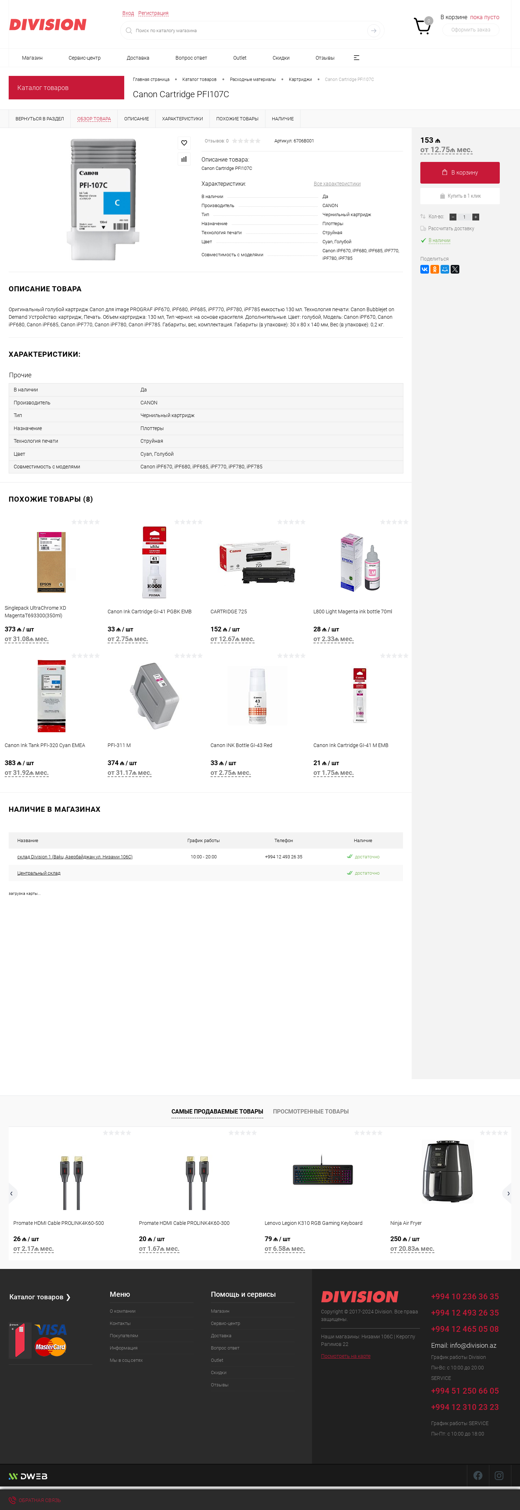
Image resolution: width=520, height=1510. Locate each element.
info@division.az (473, 1341)
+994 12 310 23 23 (465, 1403)
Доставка (138, 58)
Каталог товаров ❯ (41, 1292)
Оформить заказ (470, 30)
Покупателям (124, 1331)
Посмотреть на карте (345, 1352)
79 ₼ (323, 1241)
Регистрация (153, 13)
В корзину (460, 172)
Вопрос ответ (191, 58)
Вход (128, 13)
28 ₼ (360, 633)
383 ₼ (51, 766)
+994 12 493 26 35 (465, 1309)
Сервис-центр (85, 58)
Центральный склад (38, 869)
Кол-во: (437, 216)
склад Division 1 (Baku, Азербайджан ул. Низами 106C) (75, 852)
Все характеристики (337, 183)
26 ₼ (71, 1241)
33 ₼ (154, 633)
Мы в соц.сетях (126, 1356)
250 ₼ (448, 1241)
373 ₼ (51, 633)
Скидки (281, 58)
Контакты (120, 1319)
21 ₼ (360, 766)
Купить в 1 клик (460, 196)
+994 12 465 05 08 (465, 1325)
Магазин (32, 58)
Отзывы (325, 58)
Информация (124, 1344)
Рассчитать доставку (447, 228)
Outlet (240, 58)
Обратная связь (35, 1500)
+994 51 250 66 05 (470, 1386)
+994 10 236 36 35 (470, 1291)
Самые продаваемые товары (217, 1107)
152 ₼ (257, 633)
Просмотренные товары (311, 1107)
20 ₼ (197, 1241)
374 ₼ (154, 766)
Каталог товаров (43, 87)
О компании (122, 1307)
